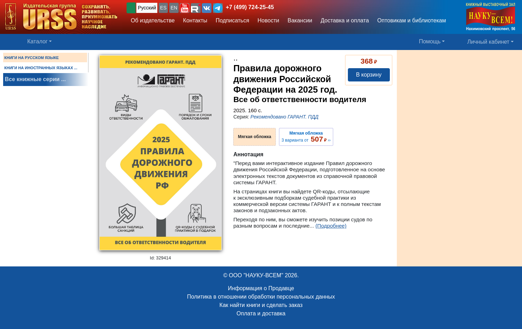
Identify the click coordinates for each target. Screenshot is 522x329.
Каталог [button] (37, 41)
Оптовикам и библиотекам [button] (411, 20)
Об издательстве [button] (153, 20)
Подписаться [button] (232, 20)
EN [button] (174, 7)
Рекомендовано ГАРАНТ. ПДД (284, 117)
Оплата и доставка (261, 313)
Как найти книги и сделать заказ (261, 305)
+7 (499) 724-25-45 (250, 7)
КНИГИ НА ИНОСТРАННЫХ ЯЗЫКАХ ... (40, 68)
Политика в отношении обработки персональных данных (261, 297)
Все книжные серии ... (35, 79)
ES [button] (163, 7)
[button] (185, 8)
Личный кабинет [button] (488, 42)
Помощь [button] (430, 41)
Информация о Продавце (261, 288)
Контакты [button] (195, 20)
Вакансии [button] (300, 20)
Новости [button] (268, 20)
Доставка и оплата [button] (345, 20)
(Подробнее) (330, 226)
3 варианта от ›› (305, 136)
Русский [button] (147, 7)
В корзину (368, 75)
